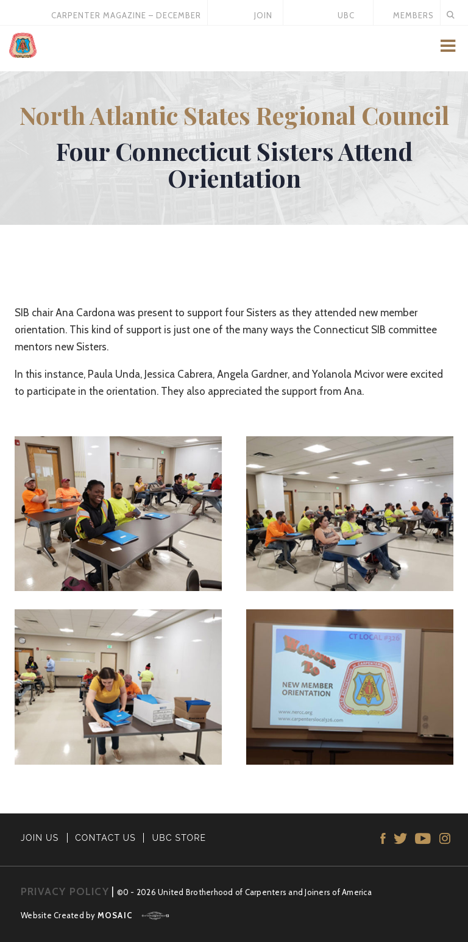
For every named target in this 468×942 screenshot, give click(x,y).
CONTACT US (105, 838)
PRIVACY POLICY (65, 891)
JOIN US (40, 838)
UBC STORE (179, 838)
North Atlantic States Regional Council (234, 115)
